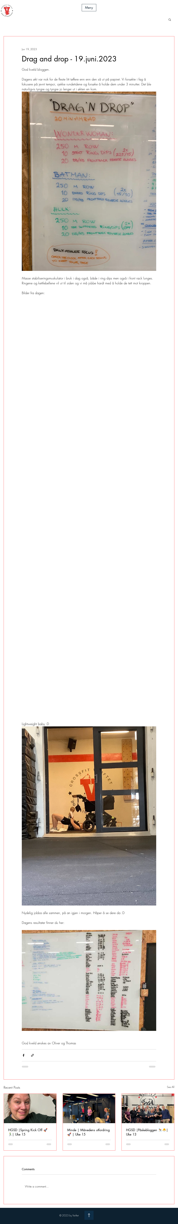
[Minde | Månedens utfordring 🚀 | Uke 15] (89, 1108)
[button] (89, 7)
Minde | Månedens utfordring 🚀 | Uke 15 (88, 1132)
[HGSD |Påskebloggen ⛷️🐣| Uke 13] (148, 1108)
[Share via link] (32, 1055)
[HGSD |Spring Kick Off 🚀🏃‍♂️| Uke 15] (30, 1108)
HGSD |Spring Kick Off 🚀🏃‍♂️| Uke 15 (27, 1132)
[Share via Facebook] (23, 1055)
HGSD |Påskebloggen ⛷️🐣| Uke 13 (147, 1132)
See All (170, 1087)
